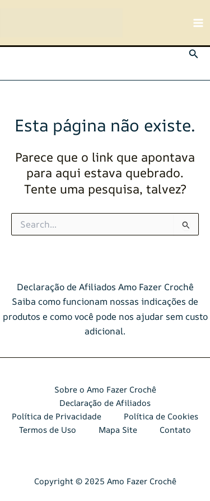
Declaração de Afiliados (105, 403)
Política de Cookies (161, 416)
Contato (175, 429)
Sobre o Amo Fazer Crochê (105, 389)
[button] (194, 54)
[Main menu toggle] (198, 23)
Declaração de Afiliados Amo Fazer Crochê (105, 287)
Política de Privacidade (56, 416)
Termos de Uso (47, 429)
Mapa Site (118, 429)
